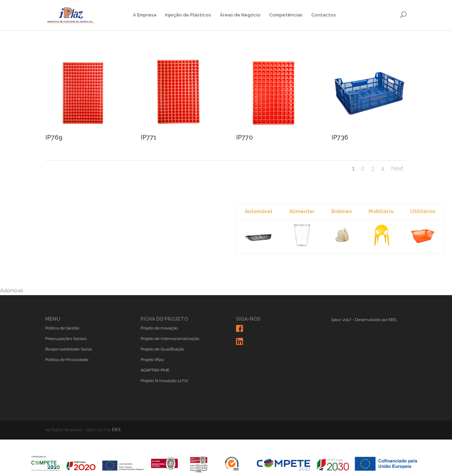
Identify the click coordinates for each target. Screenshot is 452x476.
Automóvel (258, 211)
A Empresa (144, 15)
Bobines (341, 211)
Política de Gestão (62, 328)
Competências (286, 15)
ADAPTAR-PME (155, 370)
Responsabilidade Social (68, 349)
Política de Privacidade (66, 359)
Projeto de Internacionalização (170, 338)
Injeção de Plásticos (188, 15)
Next (397, 168)
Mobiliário (381, 211)
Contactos (323, 15)
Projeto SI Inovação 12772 (164, 380)
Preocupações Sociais (66, 338)
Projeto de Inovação (159, 328)
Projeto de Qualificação (162, 349)
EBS (392, 319)
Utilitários (422, 211)
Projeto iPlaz (152, 359)
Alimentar (302, 211)
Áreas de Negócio (240, 15)
